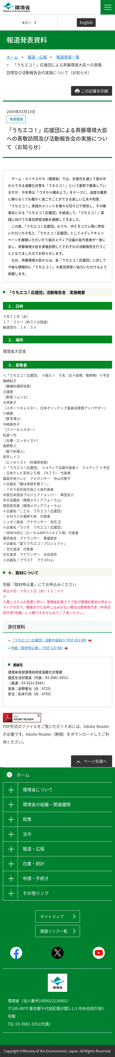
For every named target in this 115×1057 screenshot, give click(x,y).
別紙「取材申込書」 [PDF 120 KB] (37, 647)
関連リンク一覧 (53, 931)
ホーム (12, 57)
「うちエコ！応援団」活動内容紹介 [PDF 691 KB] (48, 640)
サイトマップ (52, 916)
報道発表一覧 (67, 57)
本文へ (26, 22)
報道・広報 (37, 57)
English (86, 22)
